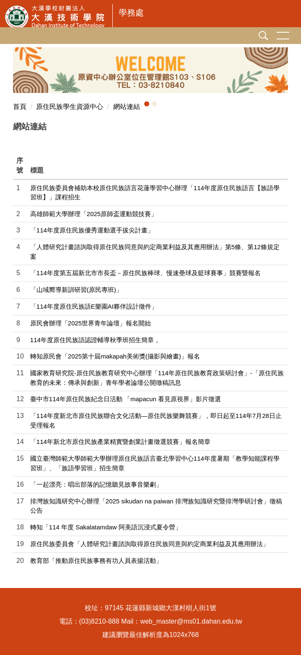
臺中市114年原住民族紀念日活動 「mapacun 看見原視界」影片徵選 (125, 398)
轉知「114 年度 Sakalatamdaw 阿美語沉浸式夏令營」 (106, 527)
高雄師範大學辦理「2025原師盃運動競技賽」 (93, 213)
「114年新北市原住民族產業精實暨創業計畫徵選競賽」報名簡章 (120, 441)
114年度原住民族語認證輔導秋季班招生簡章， (95, 339)
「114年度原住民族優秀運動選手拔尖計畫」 (92, 230)
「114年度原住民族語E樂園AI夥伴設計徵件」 (94, 306)
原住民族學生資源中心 (69, 106)
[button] (146, 103)
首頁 (19, 106)
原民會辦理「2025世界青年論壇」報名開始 (90, 323)
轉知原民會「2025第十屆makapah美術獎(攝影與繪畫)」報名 (115, 356)
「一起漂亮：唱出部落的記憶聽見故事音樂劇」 (96, 484)
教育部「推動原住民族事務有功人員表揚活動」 (96, 560)
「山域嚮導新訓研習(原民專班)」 (76, 289)
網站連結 (126, 106)
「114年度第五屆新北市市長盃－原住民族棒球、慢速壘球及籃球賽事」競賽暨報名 (145, 272)
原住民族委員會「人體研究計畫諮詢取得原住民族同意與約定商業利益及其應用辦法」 (149, 543)
